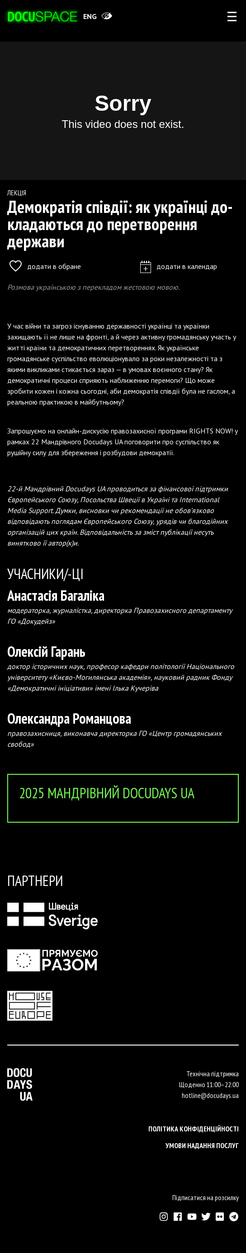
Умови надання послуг (202, 1145)
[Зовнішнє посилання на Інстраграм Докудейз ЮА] (164, 1216)
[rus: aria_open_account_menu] (232, 16)
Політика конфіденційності (193, 1128)
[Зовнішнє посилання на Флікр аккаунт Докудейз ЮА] (220, 1216)
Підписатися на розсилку (205, 1197)
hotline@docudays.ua (210, 1095)
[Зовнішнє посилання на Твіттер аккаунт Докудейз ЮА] (206, 1216)
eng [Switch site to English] (90, 16)
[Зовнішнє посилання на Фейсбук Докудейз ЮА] (178, 1216)
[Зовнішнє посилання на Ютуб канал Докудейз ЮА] (192, 1216)
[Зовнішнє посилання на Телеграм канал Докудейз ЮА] (234, 1216)
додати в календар (178, 266)
